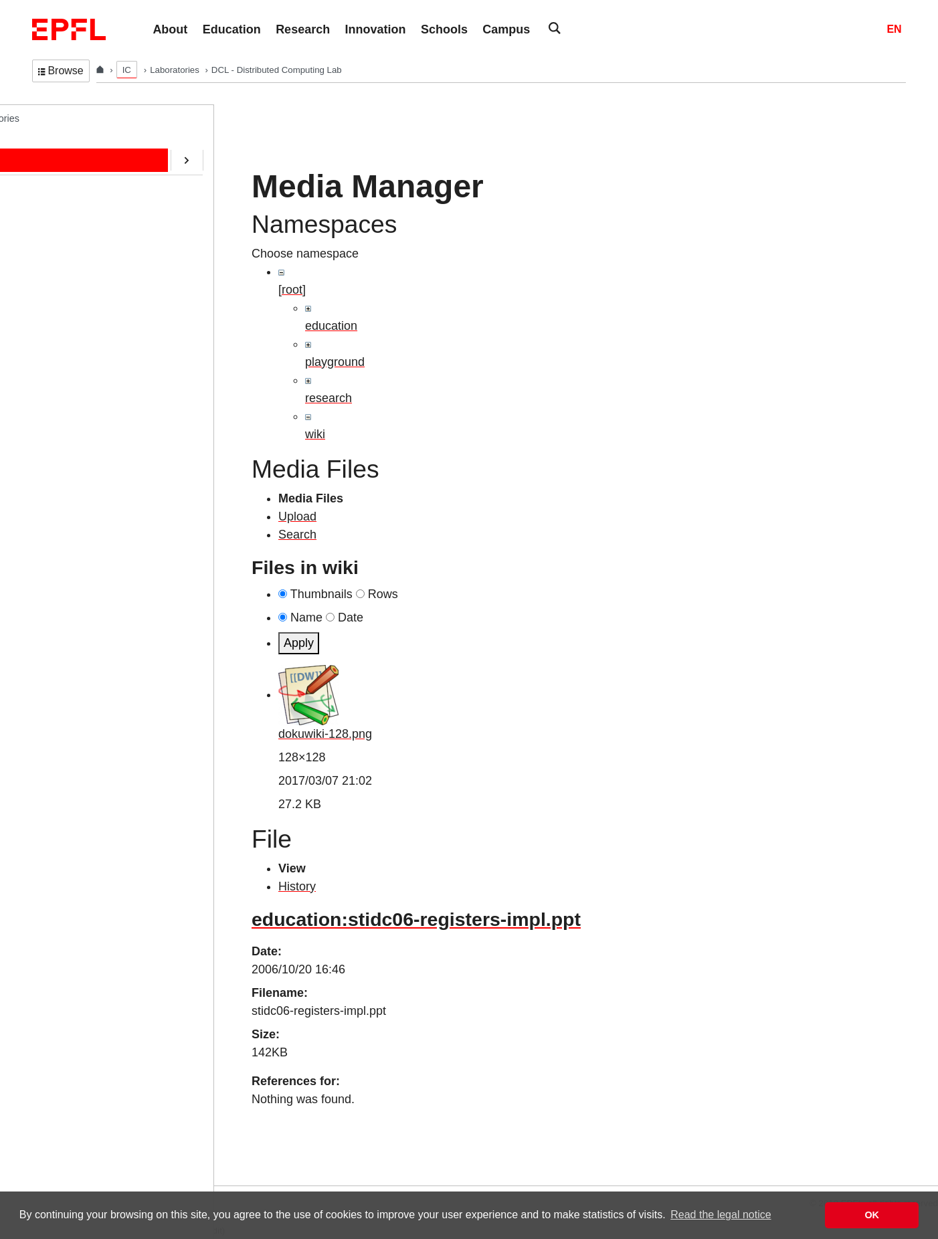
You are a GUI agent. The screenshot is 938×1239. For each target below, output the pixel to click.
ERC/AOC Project (83, 312)
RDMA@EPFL (76, 396)
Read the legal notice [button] (720, 1214)
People (60, 173)
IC (126, 70)
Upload (297, 516)
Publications (71, 228)
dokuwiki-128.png (325, 734)
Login (16, 1177)
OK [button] (871, 1215)
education (331, 325)
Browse (61, 70)
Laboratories (175, 70)
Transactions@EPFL (89, 451)
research (328, 398)
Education (66, 201)
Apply (299, 643)
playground (335, 362)
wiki (315, 434)
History (297, 886)
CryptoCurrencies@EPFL (99, 340)
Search (297, 534)
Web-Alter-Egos (78, 423)
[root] (292, 289)
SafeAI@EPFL (76, 368)
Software (64, 284)
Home (58, 145)
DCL (42, 117)
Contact (61, 257)
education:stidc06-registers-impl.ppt (416, 919)
